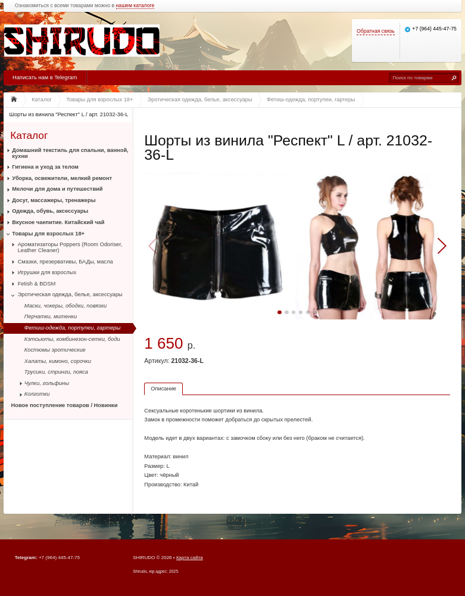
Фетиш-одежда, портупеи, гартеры (72, 328)
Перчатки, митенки (50, 316)
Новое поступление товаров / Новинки (64, 405)
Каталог (29, 135)
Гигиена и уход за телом (45, 167)
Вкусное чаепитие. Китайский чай (58, 222)
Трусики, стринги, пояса (56, 372)
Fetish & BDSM (37, 284)
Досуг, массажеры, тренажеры (53, 200)
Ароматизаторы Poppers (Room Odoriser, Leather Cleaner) (70, 247)
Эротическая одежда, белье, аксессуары (70, 294)
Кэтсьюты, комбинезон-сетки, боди (72, 339)
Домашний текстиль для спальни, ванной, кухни (70, 153)
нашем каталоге (135, 5)
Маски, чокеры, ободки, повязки (65, 306)
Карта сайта (189, 557)
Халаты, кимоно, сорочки (57, 361)
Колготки (37, 394)
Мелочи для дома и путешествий (57, 189)
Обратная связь (376, 31)
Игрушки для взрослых (47, 272)
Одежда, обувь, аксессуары (50, 211)
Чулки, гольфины (46, 383)
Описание (163, 389)
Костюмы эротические (55, 350)
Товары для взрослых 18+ (48, 234)
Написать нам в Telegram (45, 77)
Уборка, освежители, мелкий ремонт (62, 178)
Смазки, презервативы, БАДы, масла (65, 262)
